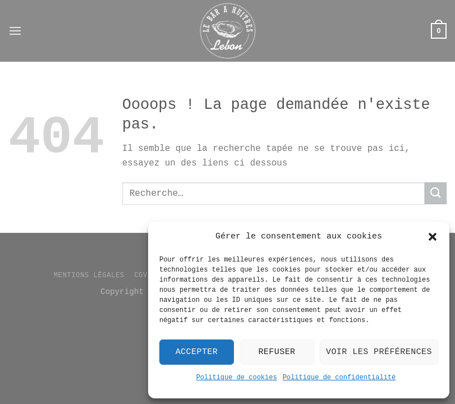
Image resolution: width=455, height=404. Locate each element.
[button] (432, 236)
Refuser (276, 352)
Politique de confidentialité (339, 378)
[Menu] (15, 31)
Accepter (197, 352)
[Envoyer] (436, 193)
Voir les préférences (379, 352)
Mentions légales (89, 275)
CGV (141, 275)
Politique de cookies (236, 378)
